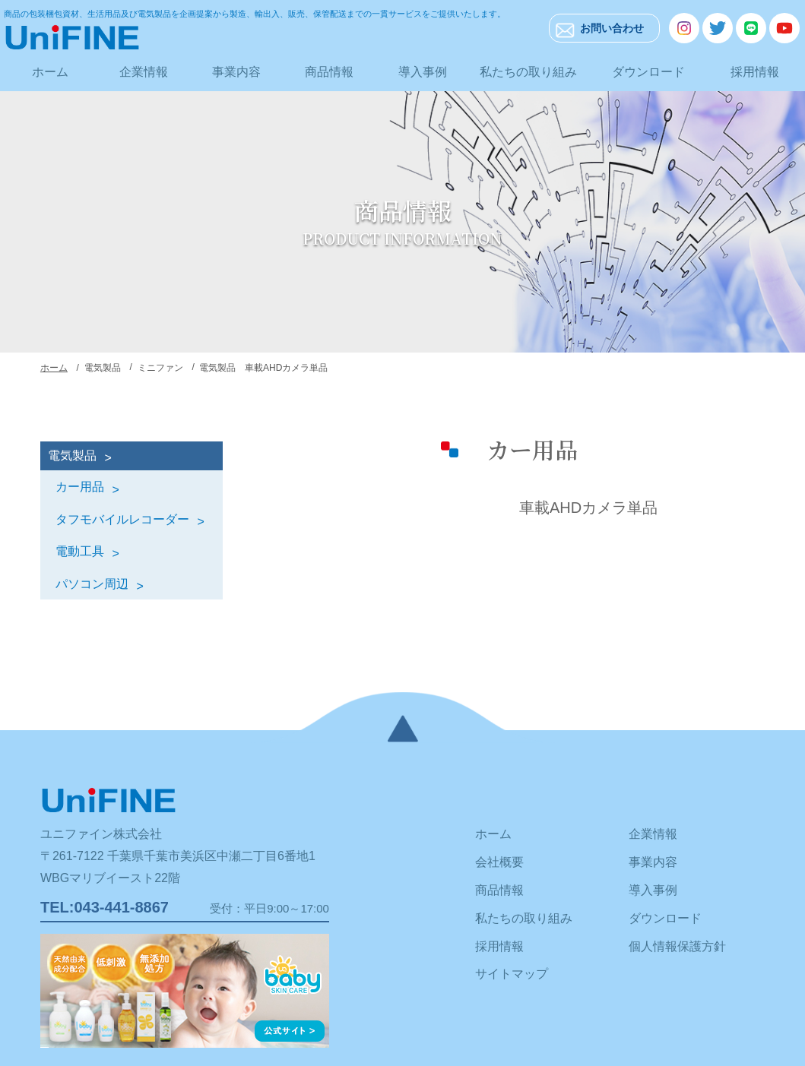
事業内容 (236, 71)
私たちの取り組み (528, 71)
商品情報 (329, 71)
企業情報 (143, 71)
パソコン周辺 (91, 583)
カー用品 (79, 486)
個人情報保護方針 (677, 946)
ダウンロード (648, 71)
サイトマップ (511, 973)
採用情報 (755, 71)
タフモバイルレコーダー (122, 519)
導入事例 (422, 71)
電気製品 (72, 455)
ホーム (50, 71)
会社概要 (499, 862)
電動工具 (79, 551)
